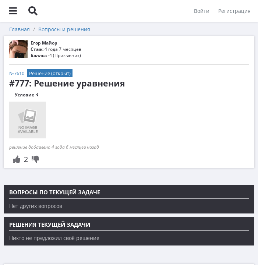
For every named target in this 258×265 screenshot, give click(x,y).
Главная (19, 29)
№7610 (16, 73)
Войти (201, 10)
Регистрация (234, 10)
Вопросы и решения (64, 29)
